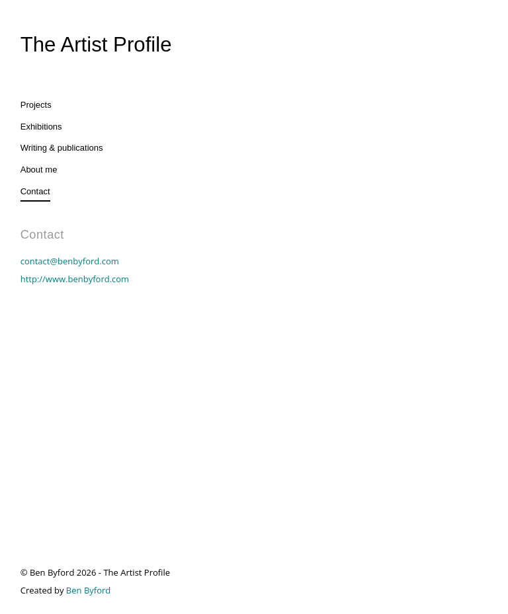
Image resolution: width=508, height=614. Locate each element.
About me (39, 169)
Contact (35, 191)
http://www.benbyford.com (75, 279)
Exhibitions (41, 127)
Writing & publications (62, 148)
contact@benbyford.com (70, 261)
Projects (36, 105)
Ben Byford (88, 590)
